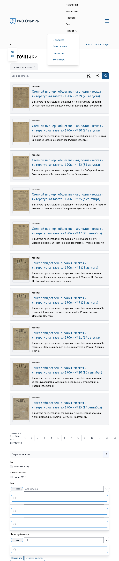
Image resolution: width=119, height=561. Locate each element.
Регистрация (102, 44)
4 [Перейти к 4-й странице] (51, 437)
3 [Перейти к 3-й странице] (44, 437)
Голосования (60, 46)
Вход (89, 44)
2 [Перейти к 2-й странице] (38, 437)
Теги (12, 482)
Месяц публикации (19, 534)
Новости (70, 17)
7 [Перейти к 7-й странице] (71, 437)
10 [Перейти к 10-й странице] (92, 437)
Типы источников (18, 472)
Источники (72, 4)
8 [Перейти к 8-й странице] (78, 437)
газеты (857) (20, 477)
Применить (16, 557)
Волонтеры (59, 59)
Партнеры (58, 53)
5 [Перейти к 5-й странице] (58, 437)
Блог (68, 24)
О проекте (58, 39)
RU (12, 56)
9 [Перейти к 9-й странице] (84, 437)
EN (12, 52)
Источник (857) (21, 466)
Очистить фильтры (35, 557)
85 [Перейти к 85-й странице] (107, 437)
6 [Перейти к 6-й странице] (64, 437)
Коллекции (72, 11)
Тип (11, 462)
